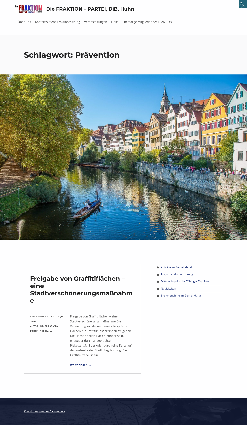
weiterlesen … (80, 365)
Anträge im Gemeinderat (176, 267)
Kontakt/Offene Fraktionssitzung (57, 22)
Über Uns (24, 22)
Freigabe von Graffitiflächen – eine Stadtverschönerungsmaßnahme (81, 289)
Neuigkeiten (168, 288)
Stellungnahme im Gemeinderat (181, 295)
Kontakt (29, 411)
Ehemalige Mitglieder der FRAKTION (147, 22)
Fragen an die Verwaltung (177, 274)
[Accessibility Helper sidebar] (243, 4)
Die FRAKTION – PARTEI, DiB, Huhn (90, 9)
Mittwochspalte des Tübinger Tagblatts (185, 281)
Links (114, 22)
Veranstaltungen (95, 22)
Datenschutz (57, 411)
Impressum (42, 411)
